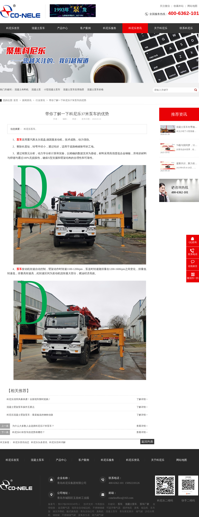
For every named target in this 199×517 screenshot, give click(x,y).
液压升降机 (58, 511)
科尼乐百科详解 (57, 442)
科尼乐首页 (12, 28)
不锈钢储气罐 (69, 515)
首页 (16, 100)
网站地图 (192, 6)
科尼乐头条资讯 (39, 442)
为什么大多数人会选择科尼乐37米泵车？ (33, 426)
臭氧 (136, 508)
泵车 (19, 139)
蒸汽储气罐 (97, 515)
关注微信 (165, 6)
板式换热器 (72, 511)
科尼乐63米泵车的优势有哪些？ (28, 432)
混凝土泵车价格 (95, 89)
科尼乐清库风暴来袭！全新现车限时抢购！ (29, 399)
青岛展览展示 (126, 511)
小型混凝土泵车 (52, 89)
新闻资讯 (27, 100)
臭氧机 (100, 511)
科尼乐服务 (109, 28)
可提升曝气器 (113, 508)
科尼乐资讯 (135, 28)
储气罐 (139, 511)
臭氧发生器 (84, 515)
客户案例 (85, 28)
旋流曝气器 (64, 508)
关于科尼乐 (160, 28)
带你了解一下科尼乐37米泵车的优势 (67, 100)
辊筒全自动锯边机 (81, 508)
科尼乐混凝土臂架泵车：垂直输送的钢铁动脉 (30, 415)
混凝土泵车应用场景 (73, 89)
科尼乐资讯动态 (21, 442)
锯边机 (144, 508)
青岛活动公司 (87, 511)
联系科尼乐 (186, 28)
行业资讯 (41, 100)
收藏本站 (179, 6)
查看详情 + (142, 426)
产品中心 (62, 28)
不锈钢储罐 (98, 508)
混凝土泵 (36, 89)
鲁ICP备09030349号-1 (69, 504)
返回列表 (147, 441)
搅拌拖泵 (127, 508)
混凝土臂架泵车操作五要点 (20, 407)
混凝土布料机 (22, 89)
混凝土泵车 (38, 28)
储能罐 (56, 515)
